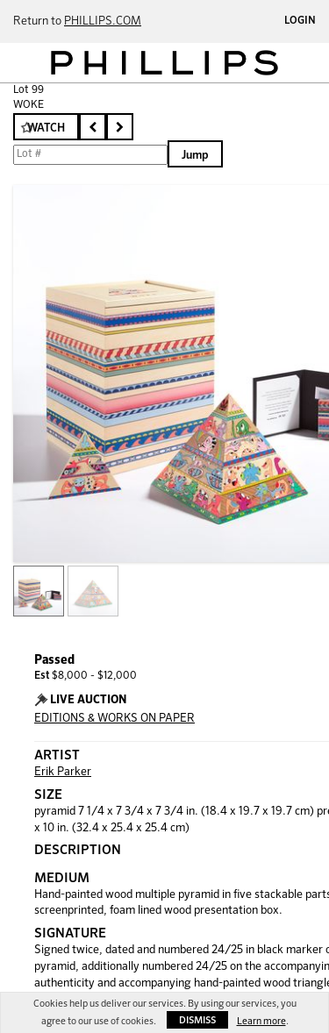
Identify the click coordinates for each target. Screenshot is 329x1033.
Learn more (261, 1021)
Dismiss (197, 1020)
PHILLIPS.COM (102, 21)
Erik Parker (62, 772)
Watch (46, 128)
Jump (195, 155)
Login (300, 21)
